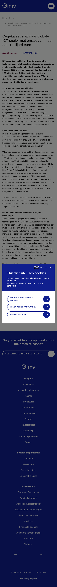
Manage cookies (18, 315)
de (50, 267)
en (37, 267)
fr (45, 267)
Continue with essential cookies (22, 299)
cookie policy (22, 283)
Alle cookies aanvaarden (23, 307)
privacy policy (36, 283)
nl (41, 267)
